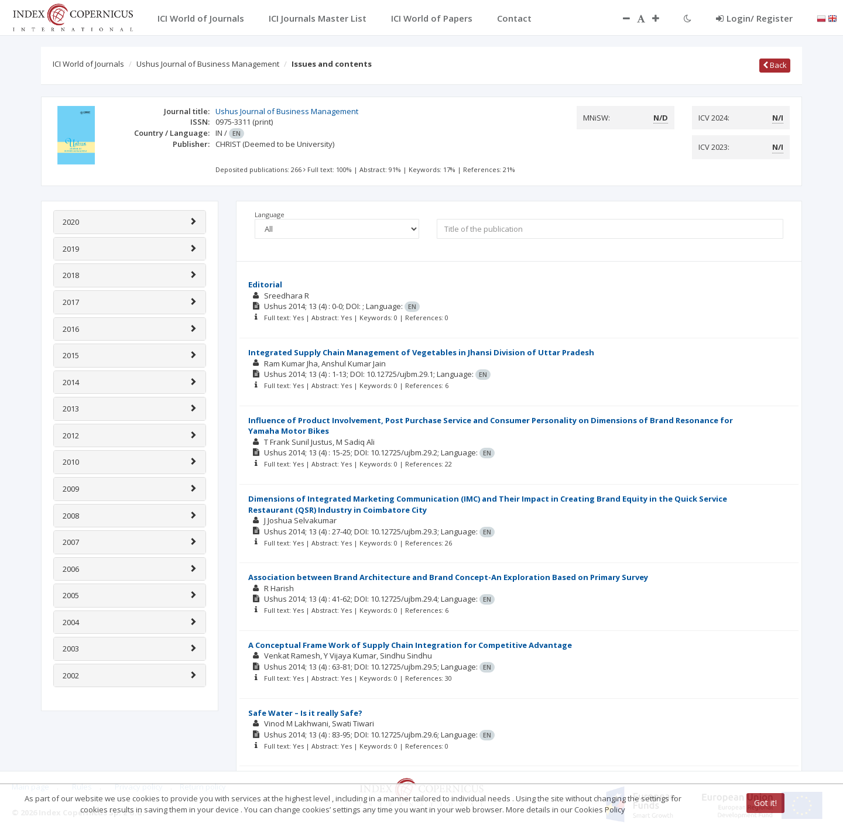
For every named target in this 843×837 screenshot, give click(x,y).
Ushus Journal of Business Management (207, 64)
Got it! (765, 802)
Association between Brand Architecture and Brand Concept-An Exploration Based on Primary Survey (448, 577)
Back (775, 65)
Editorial (265, 284)
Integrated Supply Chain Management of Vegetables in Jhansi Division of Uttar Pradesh (421, 352)
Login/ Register (754, 18)
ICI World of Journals (88, 64)
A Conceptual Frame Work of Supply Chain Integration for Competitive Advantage (410, 645)
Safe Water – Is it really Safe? (305, 713)
